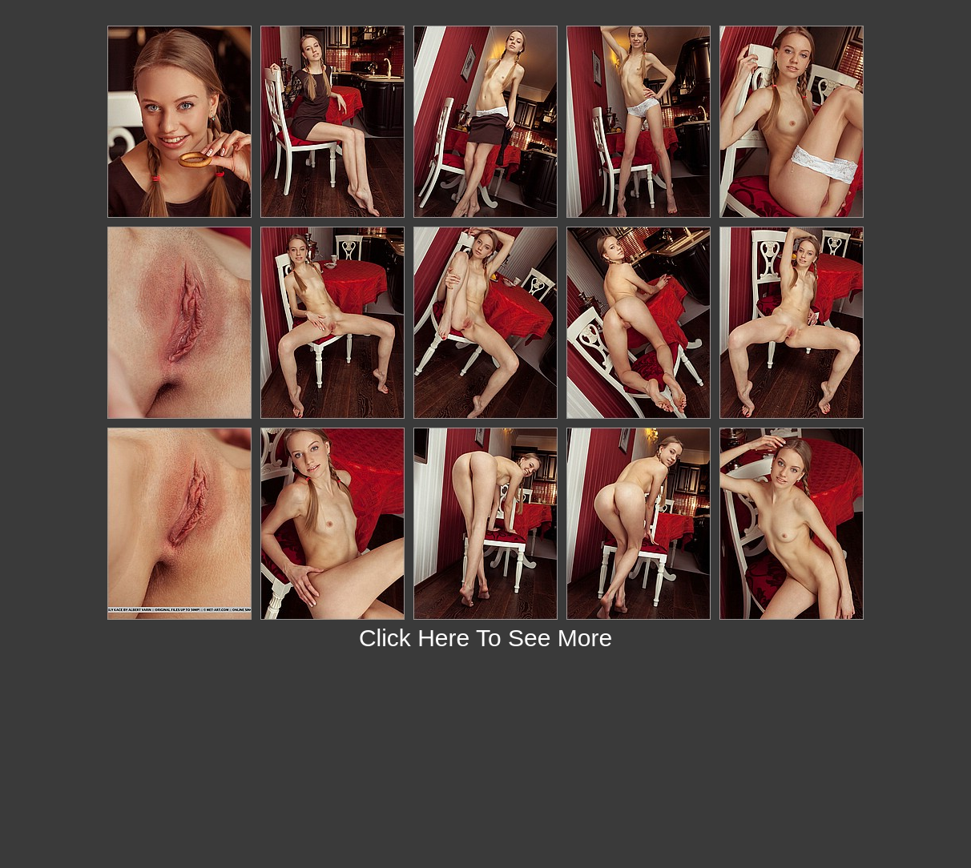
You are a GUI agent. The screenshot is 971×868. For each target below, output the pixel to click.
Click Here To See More (485, 638)
